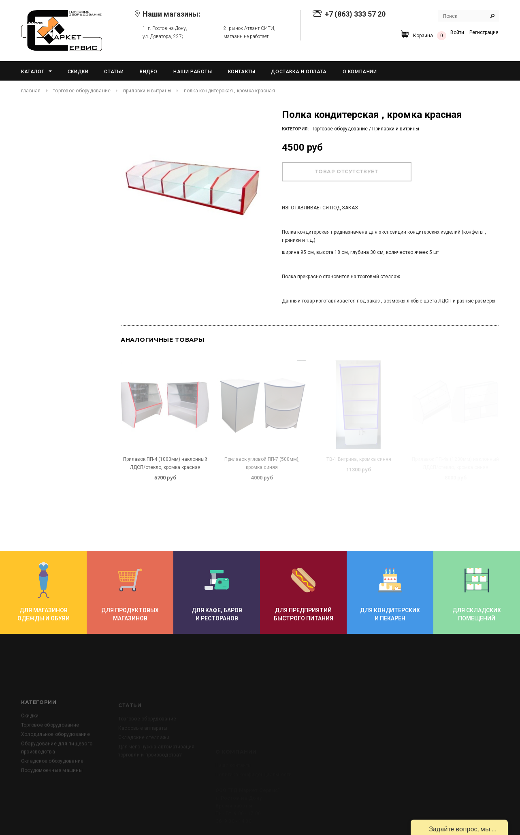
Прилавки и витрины (147, 91)
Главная (31, 91)
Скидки (29, 742)
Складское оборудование (52, 787)
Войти (457, 32)
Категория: (295, 129)
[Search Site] (468, 16)
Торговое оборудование (82, 91)
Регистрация (484, 32)
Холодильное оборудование (55, 760)
